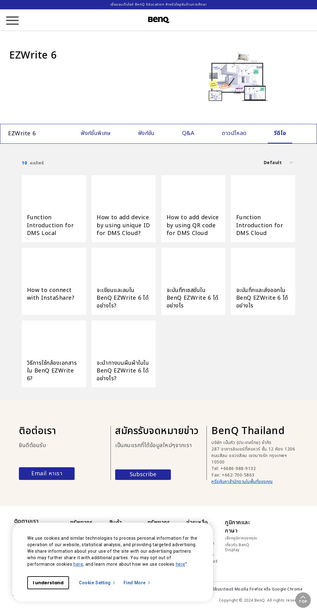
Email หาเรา (46, 473)
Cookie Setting (97, 582)
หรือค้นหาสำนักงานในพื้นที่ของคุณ (242, 481)
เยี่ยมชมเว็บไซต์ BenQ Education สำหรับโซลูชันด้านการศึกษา (159, 4)
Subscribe (143, 474)
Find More (137, 582)
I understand (48, 583)
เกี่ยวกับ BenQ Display (237, 547)
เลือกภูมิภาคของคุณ (241, 538)
